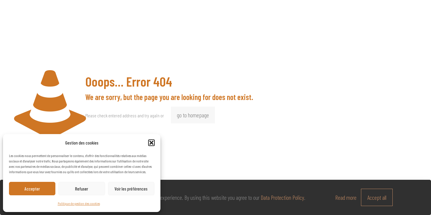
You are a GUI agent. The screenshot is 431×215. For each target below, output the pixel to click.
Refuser (81, 188)
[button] (151, 143)
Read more (345, 197)
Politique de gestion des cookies (79, 203)
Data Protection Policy (282, 197)
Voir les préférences (131, 188)
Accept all (376, 197)
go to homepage (193, 115)
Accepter (32, 188)
